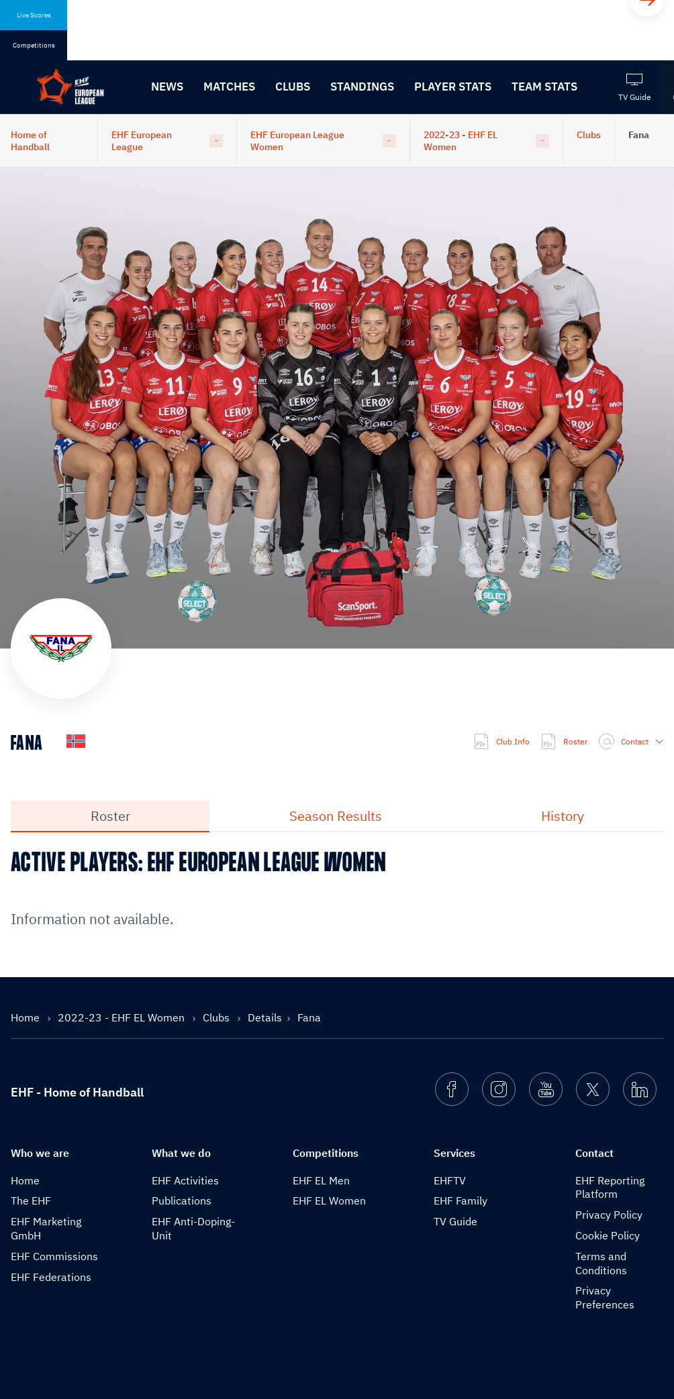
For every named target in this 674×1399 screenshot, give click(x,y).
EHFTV (450, 1180)
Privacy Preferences (604, 1297)
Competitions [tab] (34, 45)
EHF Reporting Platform (609, 1187)
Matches (229, 86)
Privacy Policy (608, 1214)
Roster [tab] (110, 816)
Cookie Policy (607, 1235)
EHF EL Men (321, 1180)
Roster (563, 742)
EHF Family (460, 1200)
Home (26, 1017)
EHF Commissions (54, 1256)
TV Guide (455, 1221)
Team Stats (544, 86)
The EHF (31, 1200)
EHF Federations (51, 1277)
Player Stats (452, 86)
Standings (362, 86)
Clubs (292, 86)
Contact (630, 742)
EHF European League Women (297, 141)
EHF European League (141, 141)
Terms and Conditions (601, 1263)
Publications (181, 1200)
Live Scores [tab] (34, 15)
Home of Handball (30, 141)
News (167, 86)
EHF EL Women (329, 1200)
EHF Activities (185, 1180)
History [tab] (562, 816)
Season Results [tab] (335, 816)
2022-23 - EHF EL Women (460, 141)
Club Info (501, 742)
